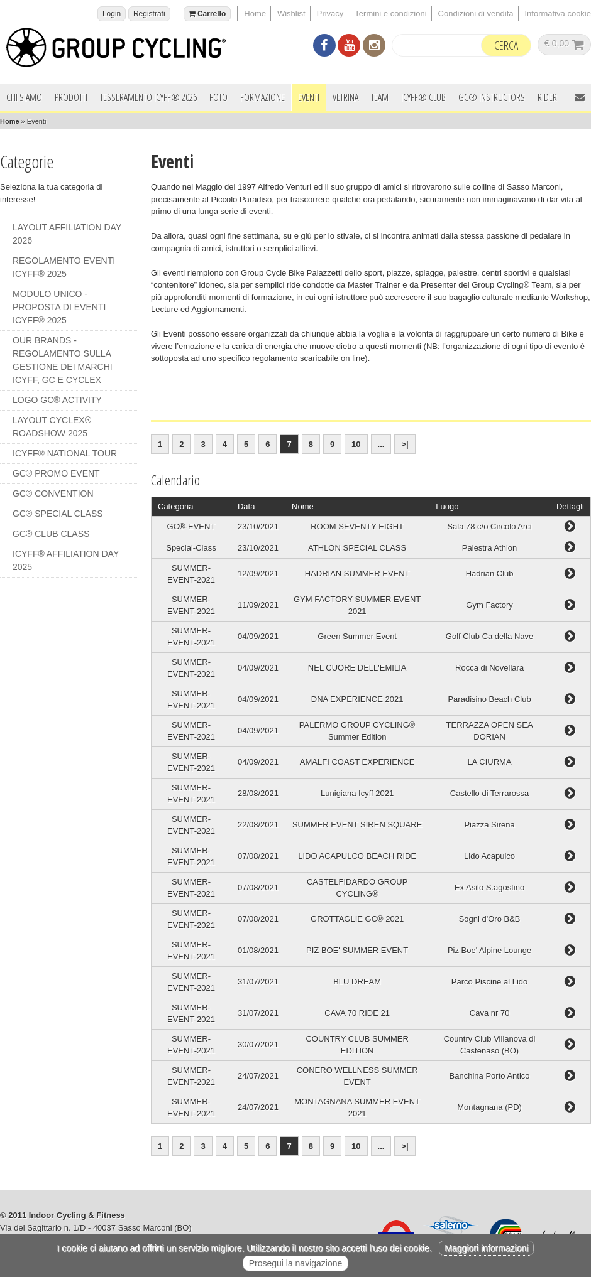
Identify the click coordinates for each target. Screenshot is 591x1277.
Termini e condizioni (390, 13)
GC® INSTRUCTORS (491, 97)
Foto (218, 97)
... (381, 444)
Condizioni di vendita (476, 13)
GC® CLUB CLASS (51, 534)
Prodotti (71, 97)
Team (380, 97)
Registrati (149, 13)
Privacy (330, 13)
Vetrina (345, 97)
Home (255, 13)
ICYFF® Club (423, 97)
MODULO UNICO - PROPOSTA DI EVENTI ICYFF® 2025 (59, 307)
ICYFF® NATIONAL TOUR (65, 453)
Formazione (262, 97)
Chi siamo (24, 97)
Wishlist (291, 13)
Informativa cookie (558, 13)
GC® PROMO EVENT (56, 473)
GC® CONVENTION (53, 493)
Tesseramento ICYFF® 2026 (148, 97)
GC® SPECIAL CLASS (58, 514)
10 (355, 444)
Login (111, 13)
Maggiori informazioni (486, 1248)
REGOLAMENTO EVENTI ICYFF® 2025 (64, 267)
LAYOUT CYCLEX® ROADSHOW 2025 (52, 426)
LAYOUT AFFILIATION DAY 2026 (67, 233)
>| (404, 444)
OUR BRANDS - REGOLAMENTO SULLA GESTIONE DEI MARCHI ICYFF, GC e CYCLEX (63, 360)
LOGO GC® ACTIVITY (57, 400)
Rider (547, 97)
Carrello (207, 13)
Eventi (308, 97)
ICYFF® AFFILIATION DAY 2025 (66, 560)
